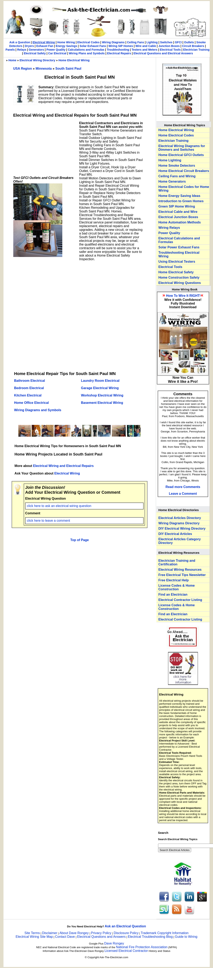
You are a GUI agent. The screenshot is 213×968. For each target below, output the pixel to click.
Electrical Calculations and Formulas (179, 240)
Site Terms (32, 933)
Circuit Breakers (193, 46)
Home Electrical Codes (176, 135)
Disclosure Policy (126, 933)
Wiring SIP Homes (120, 46)
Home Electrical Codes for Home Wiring (183, 188)
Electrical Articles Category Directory (179, 541)
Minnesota (44, 68)
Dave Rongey (114, 943)
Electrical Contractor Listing (180, 600)
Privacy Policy (101, 933)
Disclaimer (49, 933)
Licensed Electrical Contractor (126, 950)
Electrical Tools (170, 49)
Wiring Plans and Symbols (87, 53)
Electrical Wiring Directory (37, 60)
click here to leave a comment (48, 520)
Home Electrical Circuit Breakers (183, 171)
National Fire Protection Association (142, 947)
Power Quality (55, 49)
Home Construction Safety (179, 277)
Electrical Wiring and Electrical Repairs (63, 466)
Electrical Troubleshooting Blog (150, 936)
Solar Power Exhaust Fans (179, 247)
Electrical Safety (35, 53)
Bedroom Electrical (29, 388)
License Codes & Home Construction (176, 587)
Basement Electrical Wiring (102, 402)
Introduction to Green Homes (181, 201)
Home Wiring (66, 42)
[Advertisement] (44, 146)
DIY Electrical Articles (175, 534)
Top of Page (79, 540)
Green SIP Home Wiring (176, 206)
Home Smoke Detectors (176, 165)
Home (12, 60)
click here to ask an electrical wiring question (59, 506)
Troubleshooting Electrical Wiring (179, 254)
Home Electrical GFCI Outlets (181, 155)
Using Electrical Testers (176, 261)
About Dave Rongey (74, 933)
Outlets (189, 42)
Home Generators (172, 181)
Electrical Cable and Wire (177, 211)
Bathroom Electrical (29, 380)
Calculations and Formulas (86, 49)
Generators (36, 49)
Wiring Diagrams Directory (179, 523)
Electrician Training (196, 49)
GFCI (178, 42)
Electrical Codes (88, 42)
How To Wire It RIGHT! (183, 295)
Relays (21, 49)
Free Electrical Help (173, 580)
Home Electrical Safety (176, 272)
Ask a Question (19, 42)
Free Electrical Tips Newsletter (182, 575)
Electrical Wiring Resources (180, 569)
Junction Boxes (169, 46)
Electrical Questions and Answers (101, 936)
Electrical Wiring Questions (179, 283)
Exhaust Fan (44, 46)
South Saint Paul (68, 68)
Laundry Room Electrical (100, 380)
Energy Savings (66, 46)
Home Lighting (169, 160)
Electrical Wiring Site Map (34, 936)
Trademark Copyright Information (164, 933)
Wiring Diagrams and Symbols (37, 410)
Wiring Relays (169, 227)
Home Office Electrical (31, 402)
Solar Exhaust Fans (92, 46)
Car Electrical (57, 53)
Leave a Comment (183, 493)
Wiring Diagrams (113, 42)
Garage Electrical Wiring (100, 388)
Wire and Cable (145, 46)
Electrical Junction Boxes (178, 217)
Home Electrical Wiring (73, 60)
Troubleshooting (118, 49)
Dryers (29, 46)
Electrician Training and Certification (176, 562)
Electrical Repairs (119, 53)
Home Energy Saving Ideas (179, 196)
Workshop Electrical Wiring (102, 395)
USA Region (23, 68)
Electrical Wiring (43, 42)
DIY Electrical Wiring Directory (182, 528)
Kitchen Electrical (27, 395)
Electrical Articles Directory (179, 518)
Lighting (152, 42)
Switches (166, 42)
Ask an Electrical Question (125, 926)
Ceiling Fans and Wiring (177, 176)
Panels (10, 49)
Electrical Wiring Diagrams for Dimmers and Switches (181, 147)
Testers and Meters (144, 49)
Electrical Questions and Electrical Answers (163, 53)
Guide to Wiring (186, 936)
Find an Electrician (172, 594)
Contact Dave (65, 936)
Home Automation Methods (179, 222)
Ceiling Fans (135, 42)
